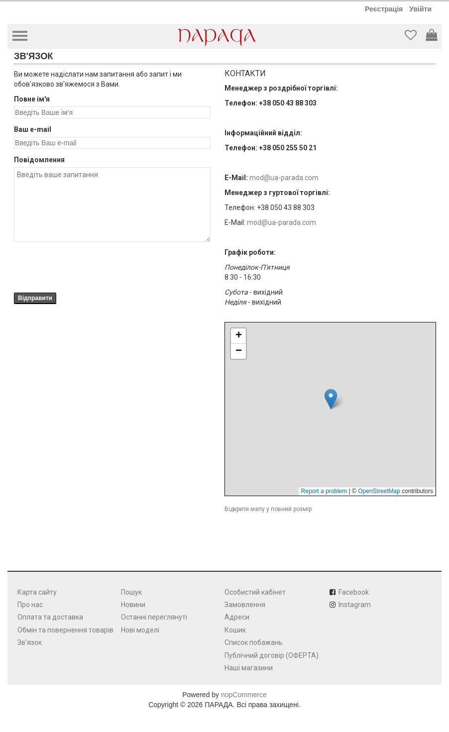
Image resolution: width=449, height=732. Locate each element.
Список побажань (253, 642)
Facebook (353, 592)
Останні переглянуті (154, 617)
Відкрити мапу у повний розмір (268, 509)
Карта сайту (37, 592)
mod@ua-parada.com (284, 178)
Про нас (30, 605)
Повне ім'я (32, 99)
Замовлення (244, 605)
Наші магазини (248, 668)
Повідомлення (39, 160)
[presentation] (89, 267)
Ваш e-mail (32, 129)
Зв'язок (29, 642)
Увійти (420, 9)
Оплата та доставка (50, 617)
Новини (133, 605)
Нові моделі (140, 630)
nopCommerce (244, 695)
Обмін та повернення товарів (65, 630)
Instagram (354, 605)
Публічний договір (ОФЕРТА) (271, 655)
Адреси (236, 617)
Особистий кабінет (255, 592)
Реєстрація (384, 9)
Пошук (131, 592)
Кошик (235, 630)
